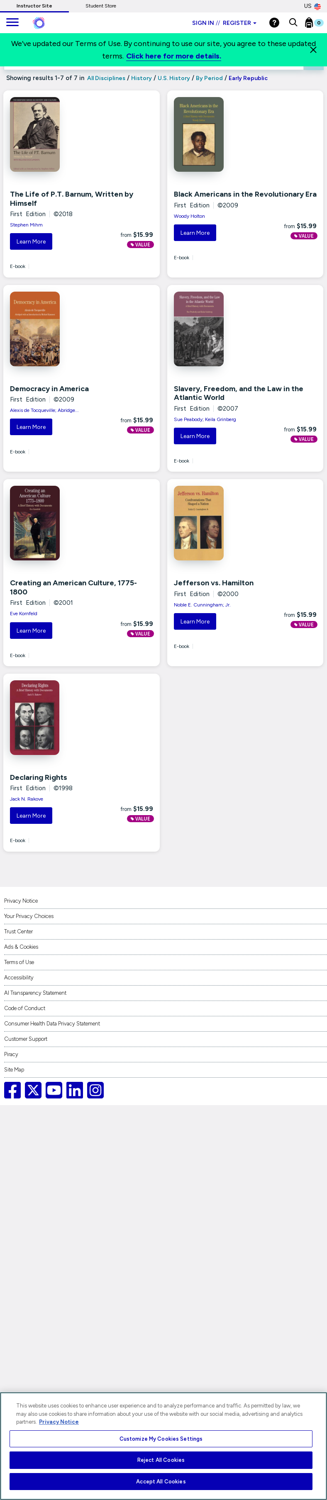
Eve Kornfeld (23, 613)
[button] (293, 22)
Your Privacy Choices (29, 916)
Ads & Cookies (21, 947)
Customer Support (25, 1039)
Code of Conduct (24, 1008)
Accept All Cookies (160, 1481)
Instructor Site (34, 6)
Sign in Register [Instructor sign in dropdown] (224, 23)
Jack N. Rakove (26, 799)
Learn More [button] (31, 241)
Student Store (100, 6)
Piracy (11, 1054)
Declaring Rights (38, 777)
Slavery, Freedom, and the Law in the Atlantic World (238, 393)
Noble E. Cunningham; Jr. (202, 605)
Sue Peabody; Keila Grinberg (205, 419)
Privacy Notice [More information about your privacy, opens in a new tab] (59, 1422)
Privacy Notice (21, 901)
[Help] (274, 23)
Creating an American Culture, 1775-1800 (73, 587)
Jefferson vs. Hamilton (214, 582)
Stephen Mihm (26, 225)
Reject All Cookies (161, 1460)
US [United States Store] (312, 6)
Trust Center (18, 931)
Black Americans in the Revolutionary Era (245, 194)
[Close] (313, 49)
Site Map (14, 1070)
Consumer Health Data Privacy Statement (52, 1023)
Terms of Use (19, 962)
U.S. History (174, 78)
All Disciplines (105, 78)
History (141, 78)
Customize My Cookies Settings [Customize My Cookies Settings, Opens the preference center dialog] (161, 1439)
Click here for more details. (173, 56)
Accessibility (19, 977)
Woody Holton (189, 216)
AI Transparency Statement (35, 993)
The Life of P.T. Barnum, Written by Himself (71, 199)
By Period (209, 78)
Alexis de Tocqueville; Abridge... (44, 410)
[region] (163, 1446)
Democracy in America (49, 388)
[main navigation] (12, 22)
